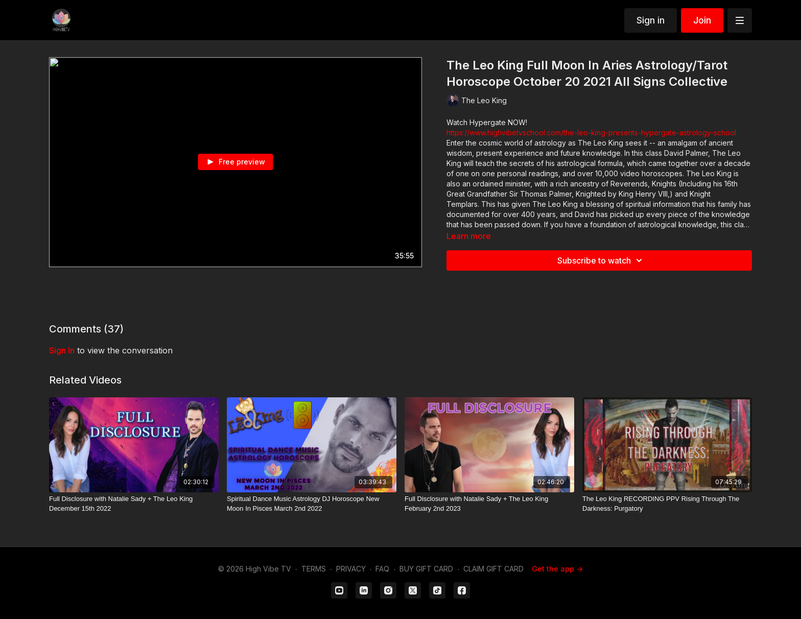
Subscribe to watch (601, 260)
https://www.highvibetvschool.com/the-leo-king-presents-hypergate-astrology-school (591, 132)
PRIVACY (351, 568)
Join (702, 20)
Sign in (651, 20)
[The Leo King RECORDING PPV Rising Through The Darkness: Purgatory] (667, 504)
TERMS (313, 568)
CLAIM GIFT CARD (493, 568)
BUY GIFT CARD (426, 568)
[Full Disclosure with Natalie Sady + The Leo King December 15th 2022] (134, 504)
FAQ (382, 568)
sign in (62, 350)
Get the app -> (557, 568)
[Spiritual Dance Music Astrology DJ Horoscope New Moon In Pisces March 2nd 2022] (311, 504)
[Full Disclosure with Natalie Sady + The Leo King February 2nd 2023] (489, 504)
